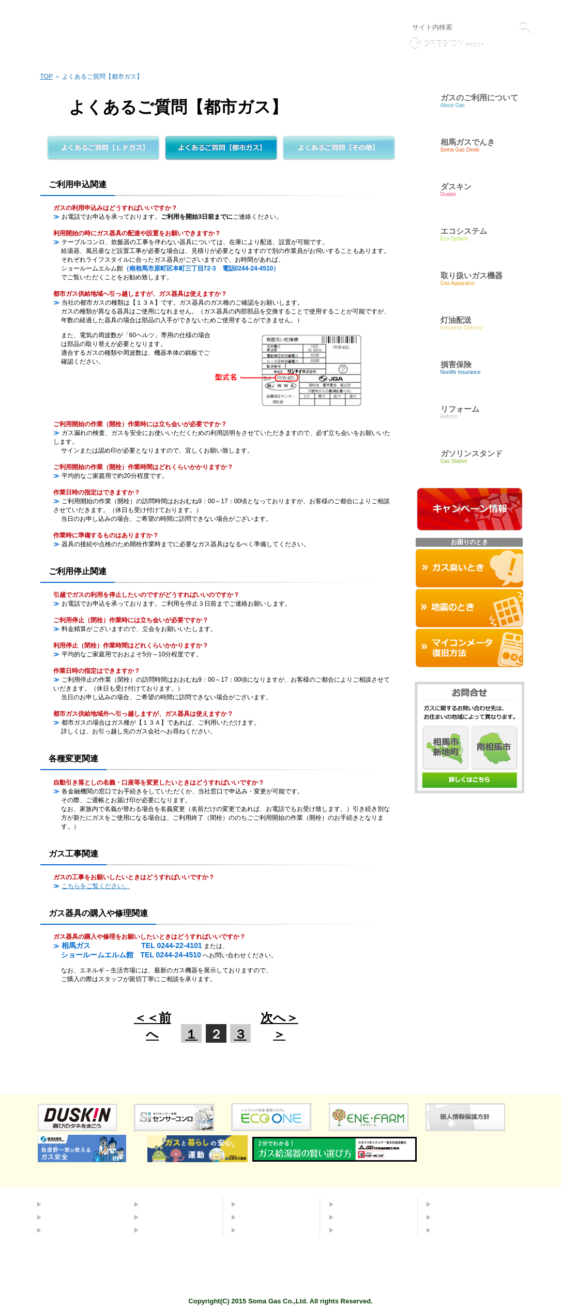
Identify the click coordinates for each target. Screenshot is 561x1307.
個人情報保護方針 (420, 9)
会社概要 (449, 1204)
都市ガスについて (74, 1204)
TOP (46, 76)
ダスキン (254, 1204)
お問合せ (352, 1217)
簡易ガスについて (74, 1217)
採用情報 (449, 1217)
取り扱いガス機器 (269, 1217)
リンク (378, 9)
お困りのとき (261, 1230)
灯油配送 (157, 1217)
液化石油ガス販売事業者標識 (493, 9)
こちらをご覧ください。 (96, 886)
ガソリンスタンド (172, 1230)
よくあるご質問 (363, 1204)
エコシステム (164, 1204)
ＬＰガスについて (74, 1230)
